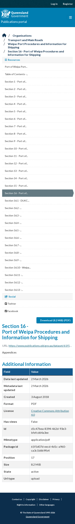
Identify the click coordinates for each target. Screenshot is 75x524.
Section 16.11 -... (14, 274)
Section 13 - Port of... (16, 170)
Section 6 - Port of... (15, 118)
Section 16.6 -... (13, 237)
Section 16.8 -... (13, 252)
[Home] (4, 35)
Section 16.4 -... (13, 222)
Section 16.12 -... (14, 282)
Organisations (22, 35)
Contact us (17, 499)
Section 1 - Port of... (15, 81)
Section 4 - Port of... (15, 103)
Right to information (26, 505)
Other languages (47, 505)
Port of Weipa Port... (16, 66)
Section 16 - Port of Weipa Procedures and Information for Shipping (36, 53)
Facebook (11, 311)
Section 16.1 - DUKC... (17, 200)
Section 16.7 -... (13, 245)
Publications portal (14, 22)
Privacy (56, 499)
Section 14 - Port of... (16, 178)
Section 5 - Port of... (15, 111)
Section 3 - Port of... (15, 96)
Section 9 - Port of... (15, 141)
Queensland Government (37, 516)
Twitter (10, 303)
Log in (54, 3)
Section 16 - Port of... (16, 193)
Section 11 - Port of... (16, 155)
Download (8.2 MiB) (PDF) (55, 320)
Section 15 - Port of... (16, 185)
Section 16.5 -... (13, 230)
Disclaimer (44, 499)
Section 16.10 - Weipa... (18, 267)
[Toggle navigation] (70, 17)
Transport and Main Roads (25, 40)
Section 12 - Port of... (16, 163)
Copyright (30, 499)
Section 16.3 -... (13, 215)
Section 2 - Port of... (15, 88)
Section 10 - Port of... (16, 148)
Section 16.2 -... (13, 207)
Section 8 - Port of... (15, 133)
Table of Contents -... (16, 74)
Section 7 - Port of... (15, 126)
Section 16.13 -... (14, 289)
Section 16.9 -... (13, 260)
